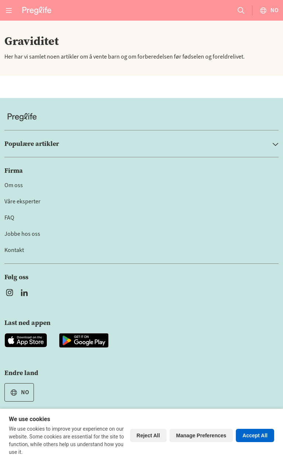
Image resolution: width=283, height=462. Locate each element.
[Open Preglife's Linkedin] (26, 292)
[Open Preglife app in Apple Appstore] (25, 340)
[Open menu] (8, 10)
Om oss (13, 185)
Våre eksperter (22, 201)
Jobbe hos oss (22, 234)
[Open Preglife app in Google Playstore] (84, 340)
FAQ (9, 218)
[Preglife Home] (37, 10)
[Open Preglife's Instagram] (9, 292)
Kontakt (14, 250)
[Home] (141, 117)
